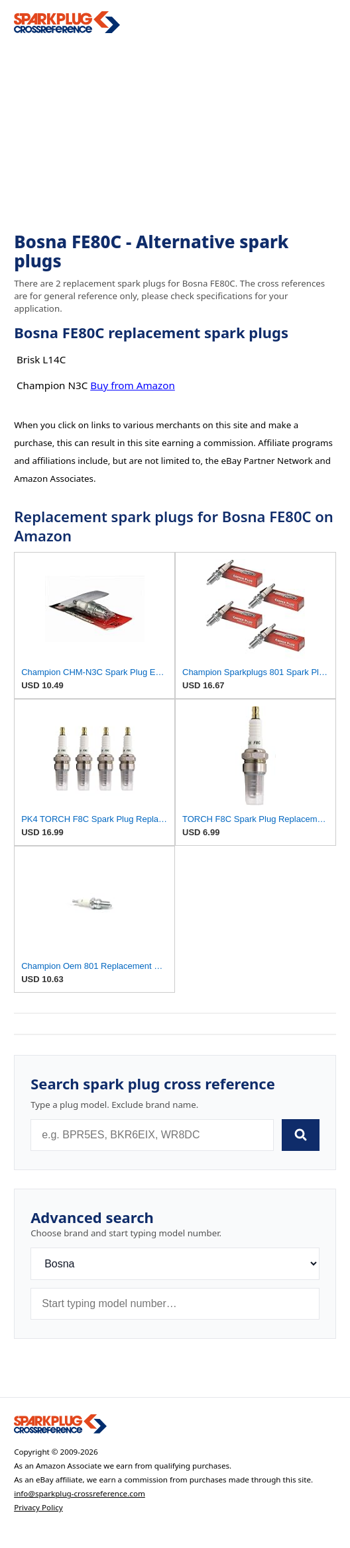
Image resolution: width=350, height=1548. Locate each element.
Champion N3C (52, 385)
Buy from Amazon (132, 385)
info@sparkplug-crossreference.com (79, 1493)
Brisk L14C (41, 359)
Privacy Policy (38, 1507)
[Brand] (175, 1264)
